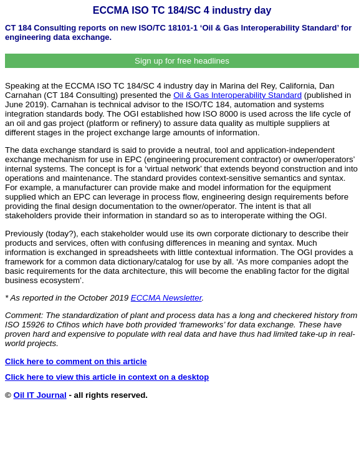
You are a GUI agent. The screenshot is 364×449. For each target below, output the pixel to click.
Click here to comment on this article (76, 361)
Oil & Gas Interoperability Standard (237, 95)
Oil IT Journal (40, 395)
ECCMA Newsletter (166, 297)
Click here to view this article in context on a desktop (107, 377)
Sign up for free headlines (182, 60)
